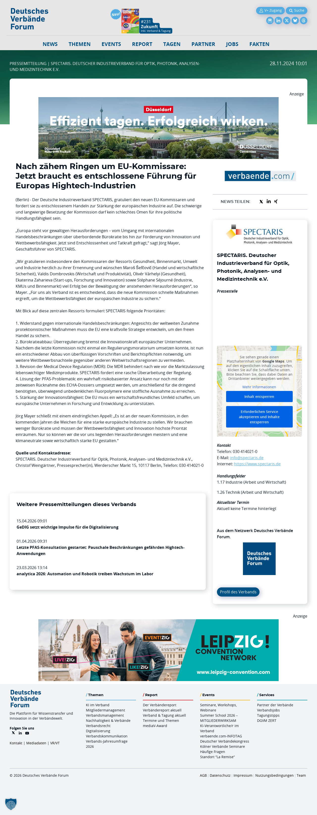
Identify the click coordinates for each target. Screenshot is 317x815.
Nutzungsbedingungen (274, 775)
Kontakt (16, 743)
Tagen (172, 44)
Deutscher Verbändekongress (224, 741)
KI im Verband (97, 705)
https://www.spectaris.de (257, 464)
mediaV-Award (155, 725)
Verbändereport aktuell (162, 710)
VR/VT (55, 743)
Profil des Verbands (238, 592)
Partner (203, 44)
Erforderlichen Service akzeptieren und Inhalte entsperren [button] (259, 416)
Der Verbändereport (159, 705)
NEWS (50, 44)
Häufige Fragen (212, 751)
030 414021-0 (245, 451)
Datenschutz (220, 775)
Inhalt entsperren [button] (259, 396)
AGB (203, 775)
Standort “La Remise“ (217, 756)
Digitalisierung (98, 731)
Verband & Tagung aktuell (164, 715)
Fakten (259, 44)
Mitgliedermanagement (105, 710)
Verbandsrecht (98, 725)
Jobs (232, 44)
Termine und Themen (161, 720)
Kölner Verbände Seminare (222, 746)
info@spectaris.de (247, 457)
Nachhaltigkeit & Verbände (108, 720)
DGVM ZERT (266, 720)
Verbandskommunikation (107, 736)
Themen (80, 44)
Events (111, 44)
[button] (11, 804)
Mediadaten (36, 743)
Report (142, 44)
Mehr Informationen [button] (259, 387)
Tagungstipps (268, 715)
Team (301, 775)
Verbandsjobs (268, 710)
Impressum (243, 775)
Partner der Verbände (275, 705)
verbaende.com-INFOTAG (221, 736)
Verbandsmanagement (105, 715)
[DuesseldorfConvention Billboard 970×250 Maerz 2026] (158, 100)
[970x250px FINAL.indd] (158, 622)
